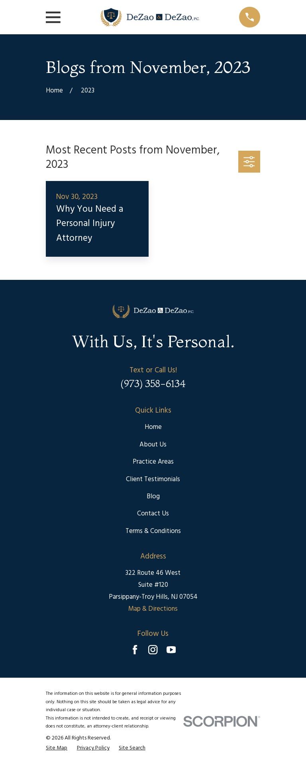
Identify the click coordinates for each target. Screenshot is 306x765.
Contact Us (153, 513)
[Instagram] (152, 649)
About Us (153, 444)
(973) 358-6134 (153, 383)
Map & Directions (153, 609)
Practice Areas (153, 461)
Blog (153, 496)
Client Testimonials (153, 479)
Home (153, 427)
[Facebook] (134, 649)
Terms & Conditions (153, 531)
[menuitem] (56, 748)
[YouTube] (171, 649)
